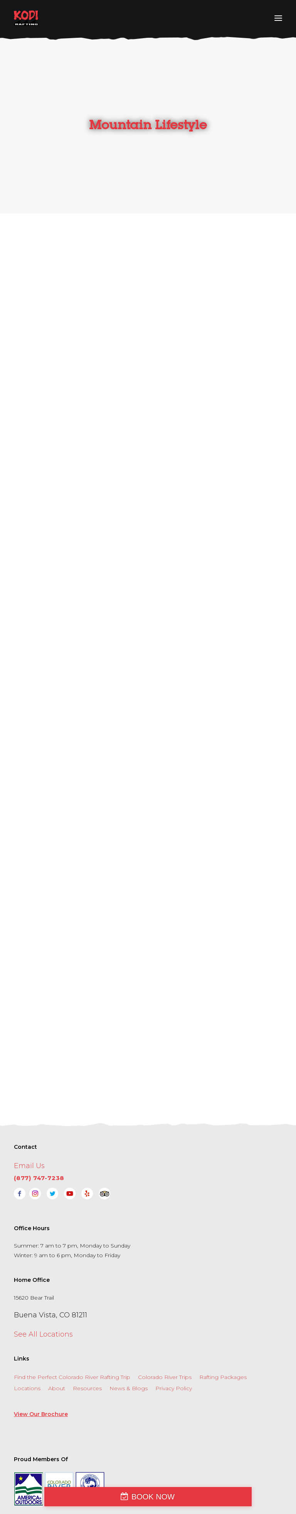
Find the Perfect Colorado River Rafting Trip (72, 1330)
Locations (27, 1341)
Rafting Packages (223, 1330)
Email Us (29, 1119)
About (56, 1341)
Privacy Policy (173, 1341)
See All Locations (43, 1287)
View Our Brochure (41, 1367)
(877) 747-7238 (39, 1131)
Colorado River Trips (165, 1330)
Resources (87, 1341)
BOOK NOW (153, 1496)
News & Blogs (128, 1341)
